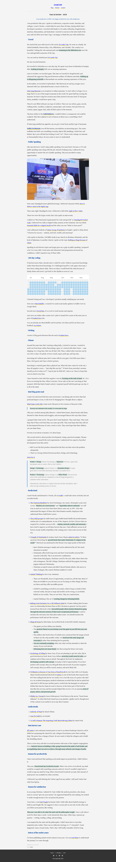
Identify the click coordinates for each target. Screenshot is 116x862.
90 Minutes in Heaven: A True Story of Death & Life (48, 672)
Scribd (61, 496)
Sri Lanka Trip (63, 45)
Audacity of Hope (36, 712)
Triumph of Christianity (38, 537)
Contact (63, 8)
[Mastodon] (59, 856)
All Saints (30, 731)
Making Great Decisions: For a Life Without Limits (47, 603)
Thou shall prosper (36, 519)
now (64, 853)
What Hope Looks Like (35, 404)
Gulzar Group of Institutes (56, 230)
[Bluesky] (53, 856)
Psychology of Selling (37, 653)
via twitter (37, 326)
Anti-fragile (44, 802)
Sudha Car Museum (33, 129)
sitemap (58, 853)
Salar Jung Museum (33, 91)
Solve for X (31, 457)
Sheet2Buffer (39, 304)
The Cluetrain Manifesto (38, 503)
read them (74, 838)
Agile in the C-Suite (75, 211)
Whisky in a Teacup (37, 696)
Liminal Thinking (36, 574)
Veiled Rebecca (48, 114)
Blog (52, 8)
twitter (59, 675)
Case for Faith (35, 716)
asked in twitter (73, 537)
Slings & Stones (35, 622)
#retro (31, 847)
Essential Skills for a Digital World (39, 226)
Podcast (57, 8)
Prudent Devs (37, 318)
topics (52, 853)
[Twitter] (56, 856)
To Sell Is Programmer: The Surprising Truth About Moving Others (51, 721)
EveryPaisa (40, 311)
